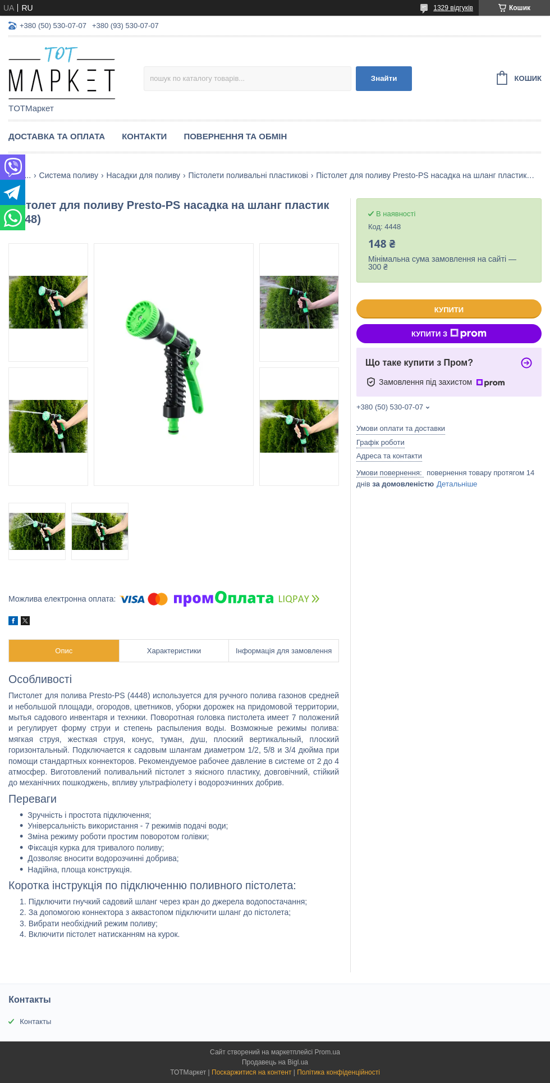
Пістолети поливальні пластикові (248, 175)
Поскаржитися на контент (251, 1072)
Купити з (449, 334)
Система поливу (68, 175)
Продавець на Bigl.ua (275, 1062)
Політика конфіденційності (338, 1072)
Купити (449, 310)
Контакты (35, 1021)
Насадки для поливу (143, 175)
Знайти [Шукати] (384, 78)
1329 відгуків (453, 8)
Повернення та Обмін (235, 136)
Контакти (144, 136)
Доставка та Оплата (56, 136)
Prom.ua (327, 1052)
